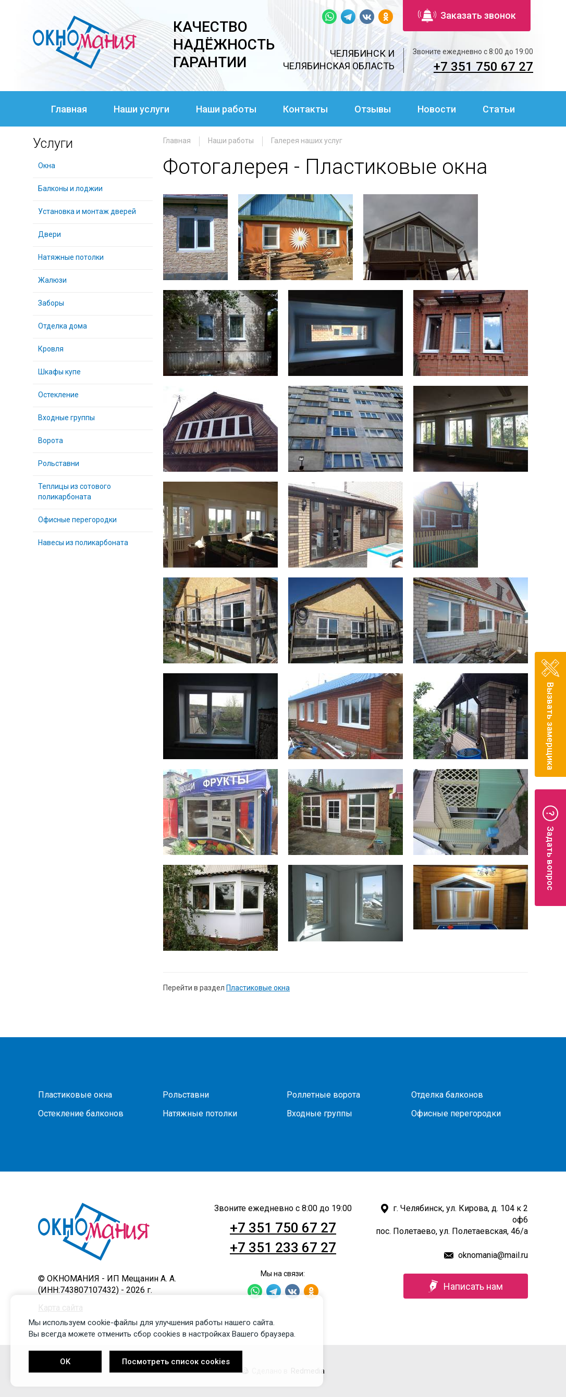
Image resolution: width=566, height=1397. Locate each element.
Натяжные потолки (71, 257)
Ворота (50, 440)
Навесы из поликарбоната (83, 542)
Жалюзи (52, 280)
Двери (49, 234)
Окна (46, 165)
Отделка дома (62, 326)
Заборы (51, 303)
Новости (436, 109)
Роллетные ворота (323, 1095)
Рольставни (58, 463)
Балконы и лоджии (70, 188)
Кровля (51, 349)
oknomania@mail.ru (493, 1255)
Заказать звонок (467, 15)
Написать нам (465, 1286)
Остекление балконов (81, 1113)
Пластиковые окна (258, 988)
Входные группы (66, 417)
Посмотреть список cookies (176, 1361)
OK (65, 1361)
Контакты (305, 109)
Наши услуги (141, 109)
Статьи (499, 109)
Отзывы (372, 109)
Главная (69, 109)
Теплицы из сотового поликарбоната (74, 491)
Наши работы (226, 109)
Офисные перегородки (77, 519)
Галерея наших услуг (306, 140)
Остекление (58, 395)
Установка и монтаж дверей (88, 211)
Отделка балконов (447, 1095)
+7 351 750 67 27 (483, 66)
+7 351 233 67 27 (283, 1247)
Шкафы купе (59, 372)
